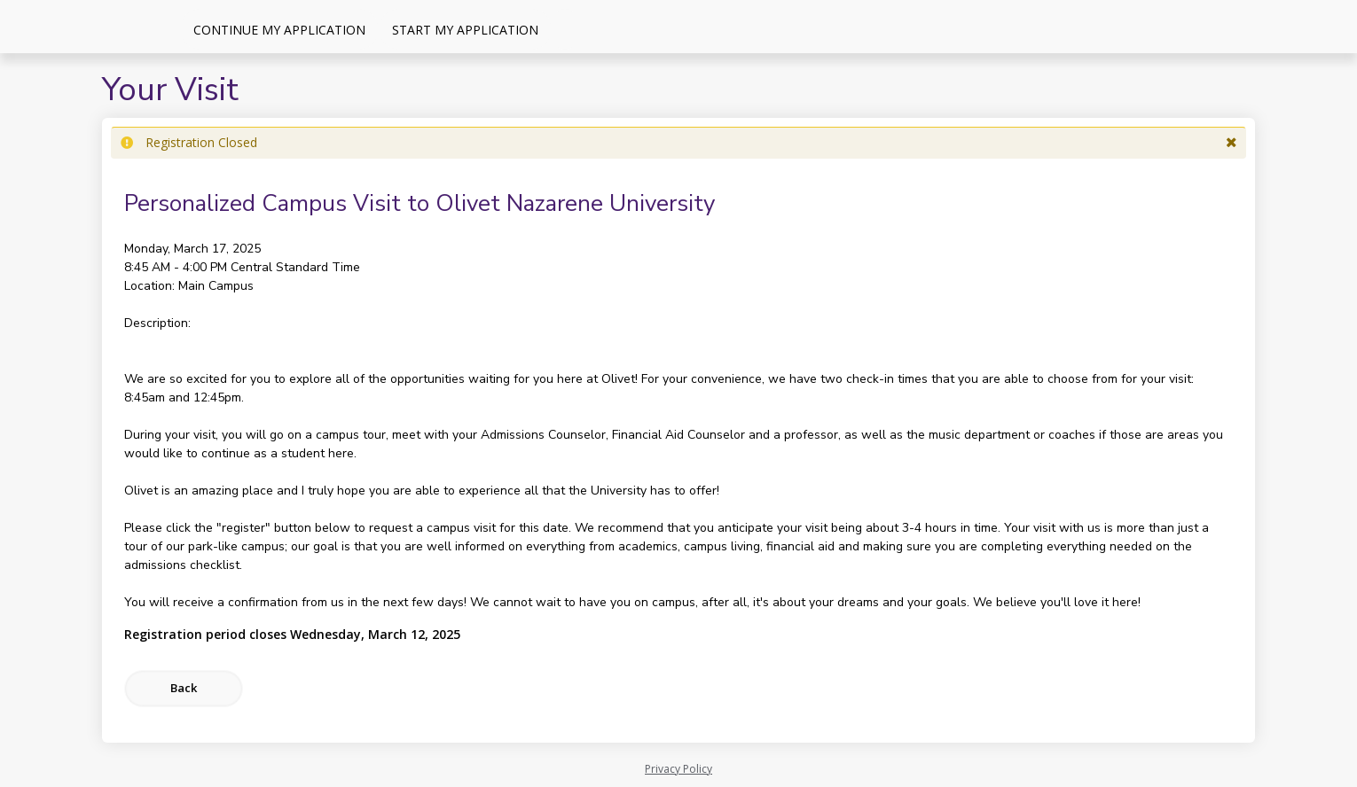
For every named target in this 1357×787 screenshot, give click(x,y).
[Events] (565, 29)
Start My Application (465, 29)
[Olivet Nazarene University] (89, 26)
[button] (1231, 143)
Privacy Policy (678, 768)
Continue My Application (279, 29)
